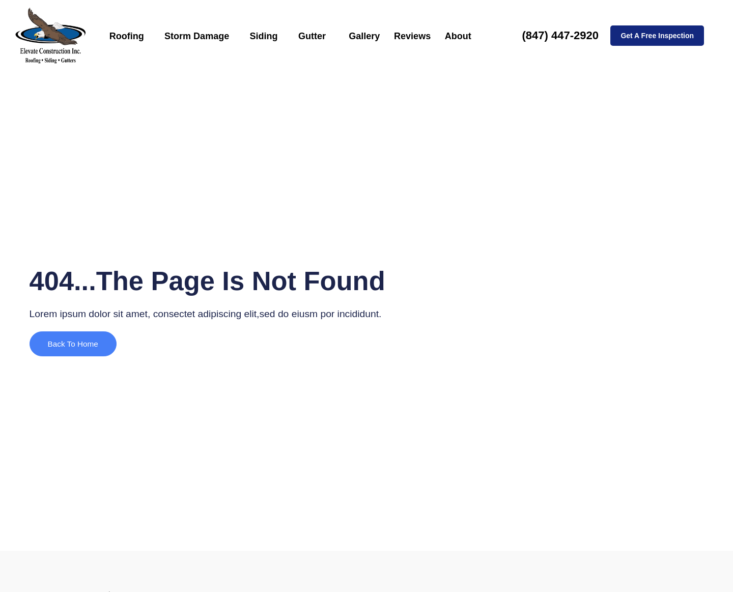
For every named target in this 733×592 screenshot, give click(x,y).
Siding (268, 36)
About (445, 36)
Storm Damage (205, 36)
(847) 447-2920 (560, 35)
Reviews (403, 36)
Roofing (140, 36)
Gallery (359, 36)
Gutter (313, 36)
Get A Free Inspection (657, 36)
